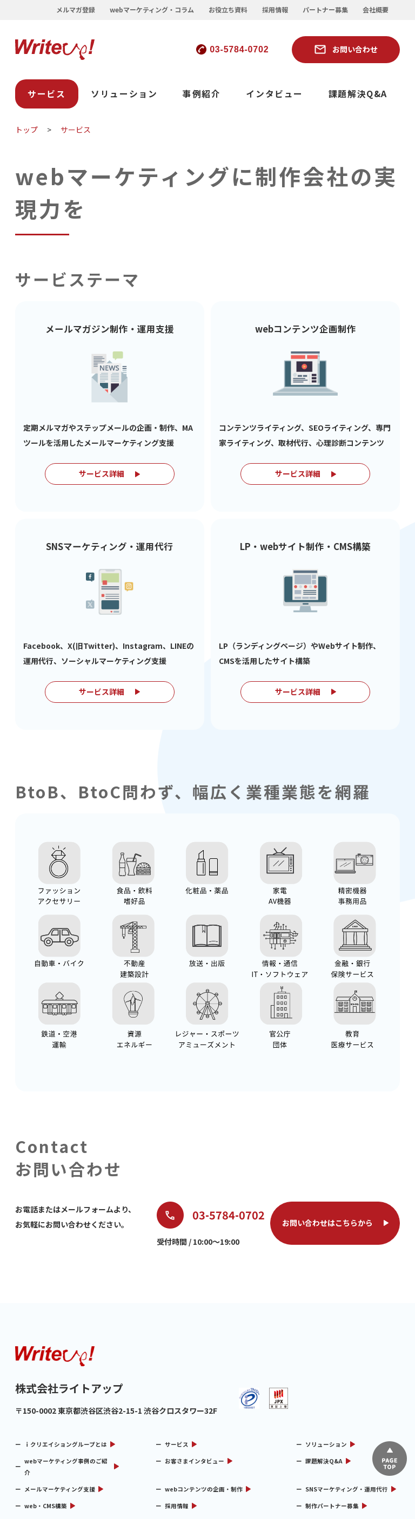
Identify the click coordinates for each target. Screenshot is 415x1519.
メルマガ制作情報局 (332, 1425)
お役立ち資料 (228, 9)
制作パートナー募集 (332, 1409)
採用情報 (275, 9)
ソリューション (124, 93)
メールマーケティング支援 (59, 1392)
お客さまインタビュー (194, 1364)
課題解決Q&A (358, 93)
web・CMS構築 (45, 1409)
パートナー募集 (325, 9)
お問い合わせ (355, 49)
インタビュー (274, 93)
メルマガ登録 (75, 9)
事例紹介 (201, 93)
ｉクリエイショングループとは (65, 1347)
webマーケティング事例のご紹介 (66, 1369)
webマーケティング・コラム (152, 9)
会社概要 (376, 9)
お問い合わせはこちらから (327, 1126)
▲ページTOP (389, 1458)
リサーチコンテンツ (191, 1425)
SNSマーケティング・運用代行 (346, 1392)
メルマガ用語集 (45, 1442)
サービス (46, 93)
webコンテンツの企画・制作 (204, 1392)
